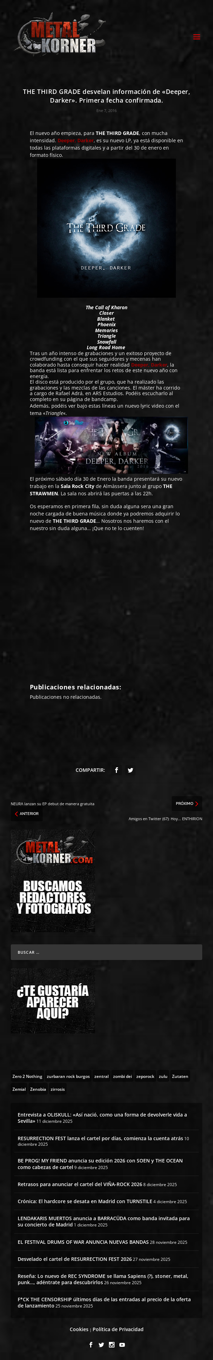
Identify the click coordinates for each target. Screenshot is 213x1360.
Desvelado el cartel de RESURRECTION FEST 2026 (75, 1259)
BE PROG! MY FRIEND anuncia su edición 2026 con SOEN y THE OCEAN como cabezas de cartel (100, 1163)
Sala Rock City (77, 486)
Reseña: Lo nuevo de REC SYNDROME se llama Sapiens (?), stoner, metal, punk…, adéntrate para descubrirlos (103, 1279)
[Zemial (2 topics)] (19, 1089)
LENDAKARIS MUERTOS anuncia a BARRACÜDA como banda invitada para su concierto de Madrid (104, 1221)
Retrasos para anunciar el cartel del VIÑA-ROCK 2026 (80, 1184)
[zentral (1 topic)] (101, 1076)
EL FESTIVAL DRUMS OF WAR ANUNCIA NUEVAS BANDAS (83, 1242)
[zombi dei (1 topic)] (122, 1076)
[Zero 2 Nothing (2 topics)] (27, 1076)
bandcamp (104, 399)
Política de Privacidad (118, 1329)
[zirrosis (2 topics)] (58, 1089)
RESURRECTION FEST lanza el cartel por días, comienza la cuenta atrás (100, 1138)
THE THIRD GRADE (117, 133)
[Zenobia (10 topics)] (38, 1089)
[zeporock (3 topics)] (145, 1076)
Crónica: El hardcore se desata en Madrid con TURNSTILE (85, 1201)
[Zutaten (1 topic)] (180, 1076)
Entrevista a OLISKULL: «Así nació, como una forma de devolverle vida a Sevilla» (102, 1117)
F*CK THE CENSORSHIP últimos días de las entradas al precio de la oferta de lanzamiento (104, 1302)
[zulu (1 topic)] (163, 1076)
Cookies (79, 1329)
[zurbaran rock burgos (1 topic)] (68, 1076)
